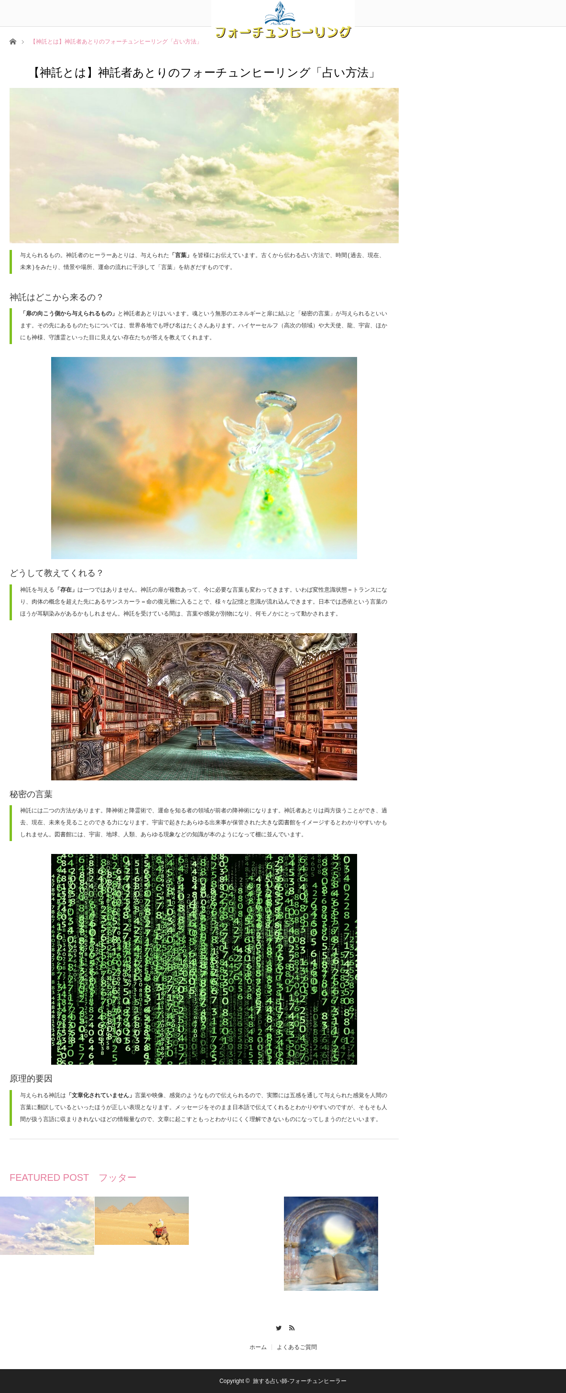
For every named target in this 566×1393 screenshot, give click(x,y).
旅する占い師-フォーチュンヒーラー (300, 1381)
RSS (290, 1326)
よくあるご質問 (297, 1347)
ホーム (258, 1347)
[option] (47, 1226)
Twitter (276, 1326)
